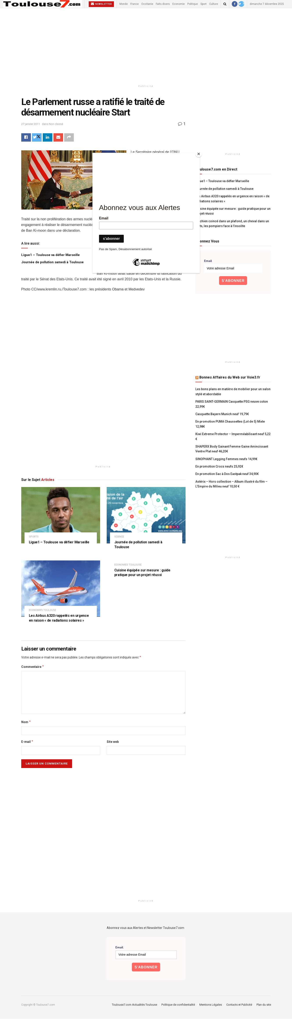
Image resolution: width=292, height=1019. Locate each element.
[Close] (198, 154)
